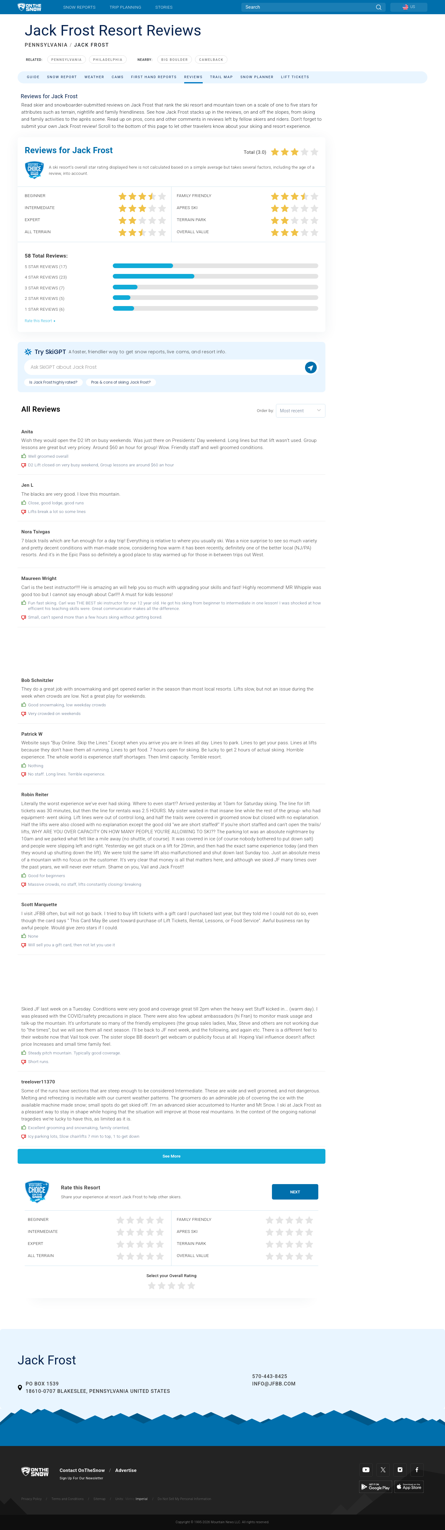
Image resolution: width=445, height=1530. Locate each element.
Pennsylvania (66, 60)
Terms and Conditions (67, 1499)
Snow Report (62, 77)
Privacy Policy (31, 1499)
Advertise (126, 1470)
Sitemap (100, 1499)
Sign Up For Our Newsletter (81, 1478)
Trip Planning (125, 7)
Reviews (193, 77)
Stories (163, 7)
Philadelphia (108, 60)
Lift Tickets (295, 77)
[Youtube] (366, 1470)
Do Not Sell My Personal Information (184, 1499)
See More (171, 1156)
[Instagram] (400, 1470)
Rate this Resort (40, 321)
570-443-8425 (269, 1376)
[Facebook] (417, 1470)
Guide (33, 77)
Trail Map (221, 77)
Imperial (142, 1499)
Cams (118, 77)
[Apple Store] (409, 1486)
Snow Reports (79, 7)
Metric (130, 1499)
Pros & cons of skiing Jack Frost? (121, 382)
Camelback (211, 60)
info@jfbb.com (274, 1384)
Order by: (265, 410)
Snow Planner (257, 77)
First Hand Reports (154, 77)
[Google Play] (375, 1486)
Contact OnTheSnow (82, 1470)
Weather (94, 77)
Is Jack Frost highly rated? (53, 382)
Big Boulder (174, 60)
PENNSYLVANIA (46, 45)
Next (295, 1192)
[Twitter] (383, 1470)
